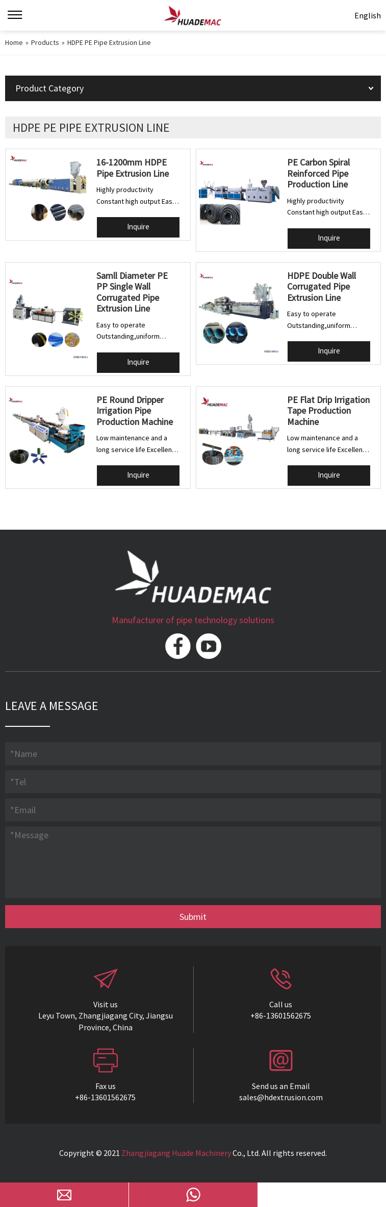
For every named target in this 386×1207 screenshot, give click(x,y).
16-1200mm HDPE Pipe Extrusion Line (132, 167)
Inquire (138, 226)
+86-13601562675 (280, 1015)
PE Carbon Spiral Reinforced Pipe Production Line (318, 173)
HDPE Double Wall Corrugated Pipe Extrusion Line (321, 286)
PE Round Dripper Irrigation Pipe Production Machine (134, 411)
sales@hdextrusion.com (281, 1097)
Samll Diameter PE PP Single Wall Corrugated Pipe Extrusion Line (132, 292)
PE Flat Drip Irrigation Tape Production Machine (328, 411)
